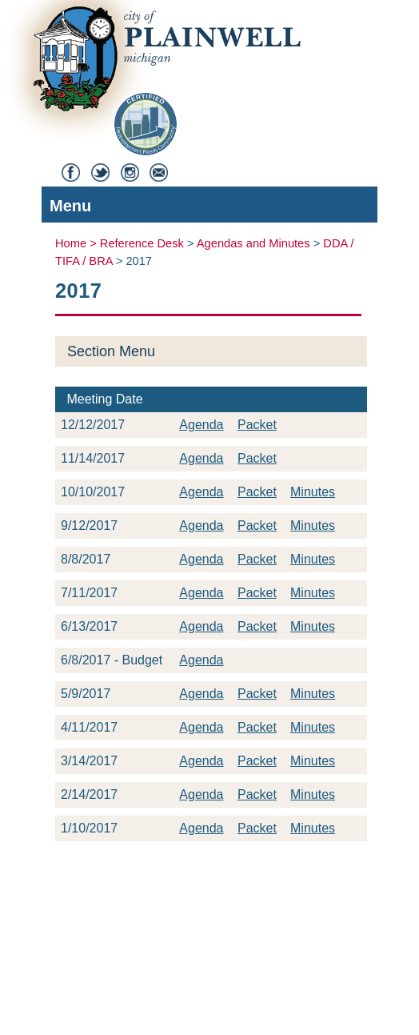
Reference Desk (142, 243)
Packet (257, 424)
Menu (205, 208)
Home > (77, 243)
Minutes (312, 492)
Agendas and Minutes (253, 243)
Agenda (201, 424)
